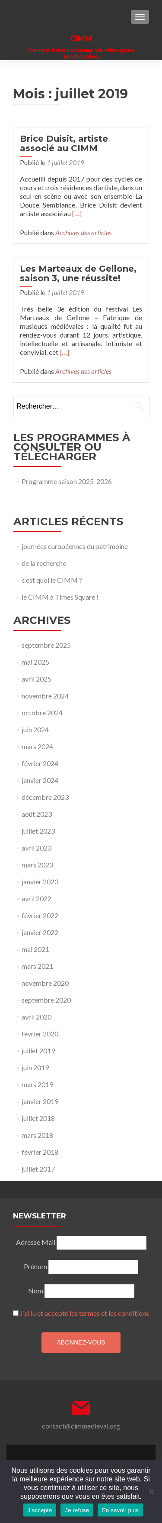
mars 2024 (37, 746)
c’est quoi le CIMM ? (52, 580)
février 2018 (40, 1152)
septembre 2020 (46, 1000)
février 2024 (40, 763)
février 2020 (40, 1033)
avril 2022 (36, 898)
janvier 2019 (40, 1101)
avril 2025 (36, 679)
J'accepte (40, 1510)
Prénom (35, 1266)
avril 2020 (36, 1017)
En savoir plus (120, 1510)
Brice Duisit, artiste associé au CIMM (64, 143)
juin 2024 (35, 729)
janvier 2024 (40, 780)
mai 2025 (35, 662)
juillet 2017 (38, 1169)
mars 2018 (37, 1135)
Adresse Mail (35, 1242)
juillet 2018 (38, 1118)
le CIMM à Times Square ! (60, 597)
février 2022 (40, 915)
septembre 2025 (46, 645)
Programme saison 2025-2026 (67, 481)
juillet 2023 (38, 831)
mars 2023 (37, 865)
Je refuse (77, 1510)
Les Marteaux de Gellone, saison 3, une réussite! (78, 273)
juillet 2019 (38, 1050)
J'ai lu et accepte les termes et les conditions (84, 1313)
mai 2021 (35, 949)
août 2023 (37, 814)
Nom (35, 1290)
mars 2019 (37, 1084)
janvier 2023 (40, 881)
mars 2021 (37, 966)
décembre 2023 (45, 797)
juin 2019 (35, 1067)
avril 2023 (36, 848)
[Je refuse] (151, 1491)
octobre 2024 (42, 712)
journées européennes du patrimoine (75, 546)
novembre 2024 (45, 696)
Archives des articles (83, 232)
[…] (77, 213)
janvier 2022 (40, 932)
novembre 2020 (45, 983)
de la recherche (44, 563)
